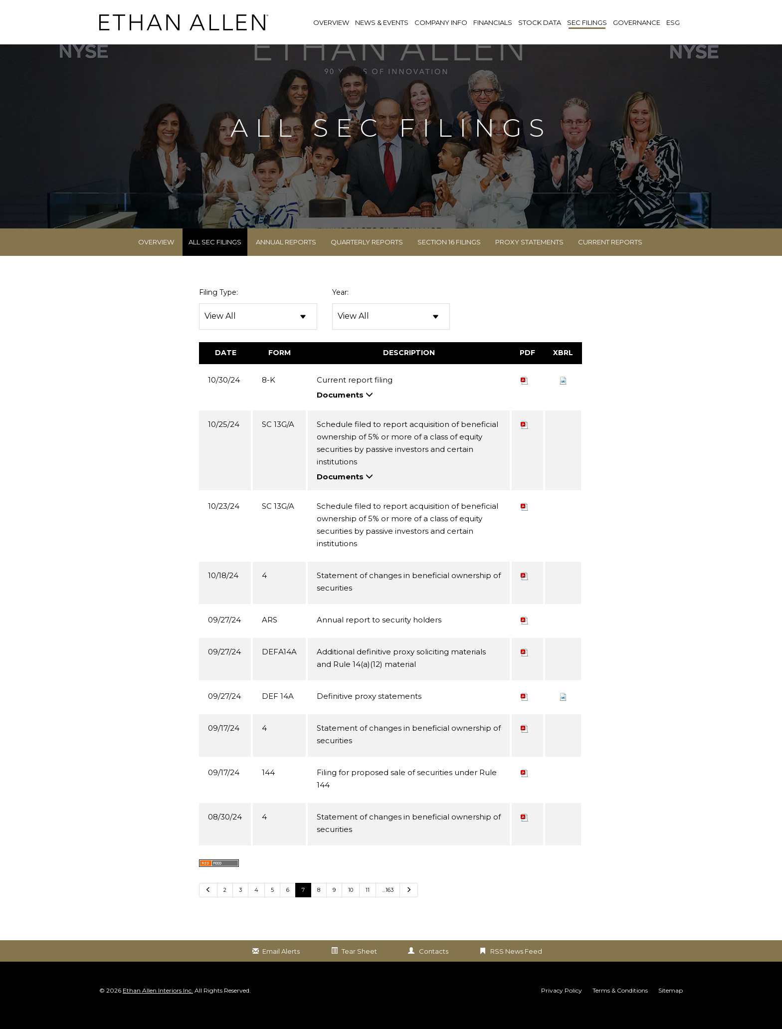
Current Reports (610, 257)
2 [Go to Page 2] (224, 904)
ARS (269, 634)
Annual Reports (286, 257)
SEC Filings (587, 22)
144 (268, 787)
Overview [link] (331, 22)
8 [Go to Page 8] (318, 904)
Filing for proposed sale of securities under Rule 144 (407, 794)
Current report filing (354, 395)
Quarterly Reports (367, 257)
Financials (492, 22)
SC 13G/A (278, 439)
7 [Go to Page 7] (303, 904)
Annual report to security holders (379, 634)
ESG (673, 22)
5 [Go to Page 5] (272, 904)
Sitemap (670, 1006)
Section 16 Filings (449, 257)
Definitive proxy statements (369, 711)
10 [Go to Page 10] (350, 904)
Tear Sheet (359, 966)
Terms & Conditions (620, 1006)
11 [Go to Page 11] (368, 904)
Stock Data (539, 22)
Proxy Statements (529, 257)
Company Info (440, 22)
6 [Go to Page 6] (287, 904)
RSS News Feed (516, 966)
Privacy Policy (561, 1006)
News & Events (381, 22)
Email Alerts (281, 966)
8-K (268, 395)
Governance (636, 22)
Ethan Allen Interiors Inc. (158, 1006)
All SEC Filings (215, 257)
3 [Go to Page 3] (240, 904)
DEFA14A (279, 666)
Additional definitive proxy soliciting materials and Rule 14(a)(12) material (401, 673)
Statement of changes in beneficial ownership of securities (409, 597)
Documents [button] (345, 409)
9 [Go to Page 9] (334, 904)
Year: (340, 307)
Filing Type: (218, 307)
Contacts (433, 966)
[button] (563, 395)
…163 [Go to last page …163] (387, 904)
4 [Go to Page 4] (256, 904)
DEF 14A (278, 711)
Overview (156, 257)
